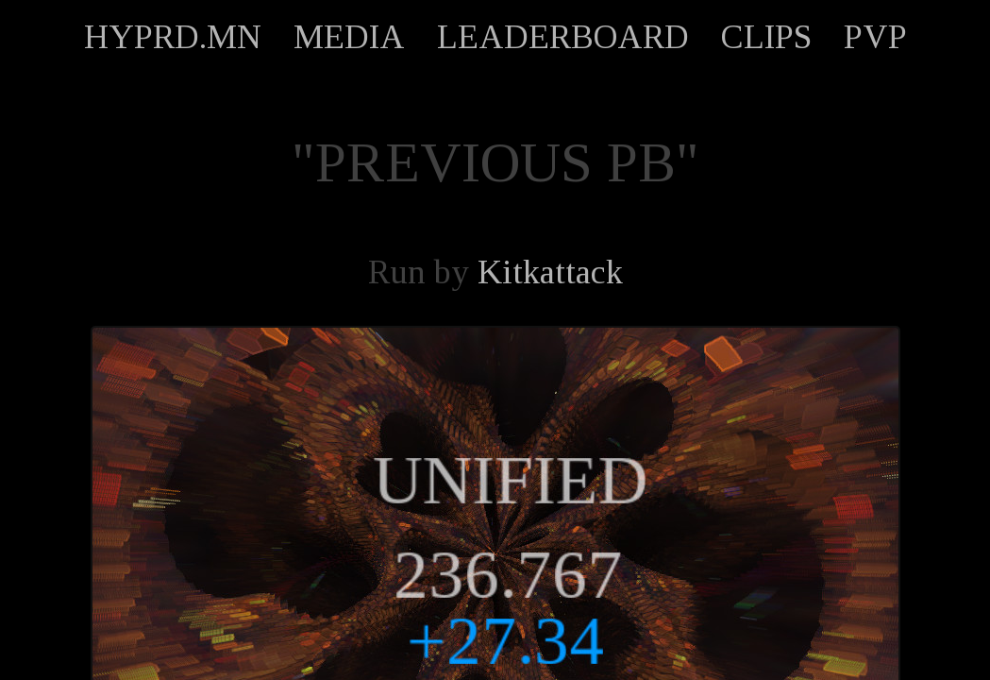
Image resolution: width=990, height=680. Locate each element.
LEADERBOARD (563, 37)
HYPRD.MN (172, 37)
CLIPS (766, 37)
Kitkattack (550, 272)
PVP (875, 37)
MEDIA (349, 37)
